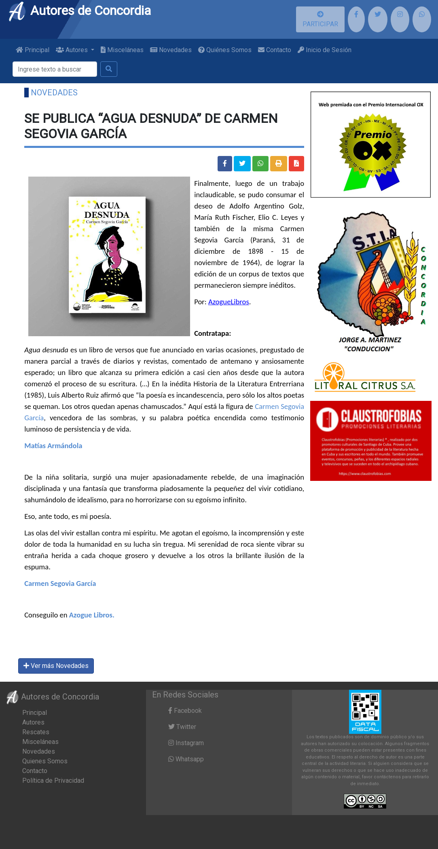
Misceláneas (122, 50)
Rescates (35, 732)
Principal (32, 50)
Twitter (182, 727)
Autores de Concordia (79, 10)
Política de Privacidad (53, 780)
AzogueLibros (228, 301)
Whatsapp (186, 759)
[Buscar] (55, 69)
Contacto (274, 50)
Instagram (186, 743)
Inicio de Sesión (324, 50)
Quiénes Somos (225, 50)
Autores (33, 722)
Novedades (171, 50)
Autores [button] (72, 50)
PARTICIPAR (320, 19)
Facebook (185, 710)
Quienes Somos (45, 761)
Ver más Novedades (56, 666)
